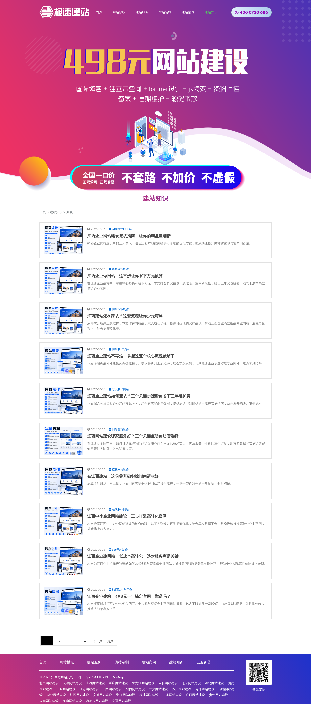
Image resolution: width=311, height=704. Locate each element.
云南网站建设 (49, 701)
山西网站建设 (112, 689)
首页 (99, 12)
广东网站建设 (172, 695)
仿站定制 (165, 12)
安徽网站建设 (102, 695)
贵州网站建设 (218, 695)
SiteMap (118, 677)
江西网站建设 (79, 695)
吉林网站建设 (168, 683)
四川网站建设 (181, 689)
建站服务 (142, 12)
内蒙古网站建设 (97, 701)
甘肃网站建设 (158, 689)
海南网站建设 (72, 701)
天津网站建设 (72, 683)
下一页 (97, 641)
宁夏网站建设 (121, 701)
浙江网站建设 (125, 695)
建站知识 (211, 12)
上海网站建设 (95, 683)
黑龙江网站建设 (143, 683)
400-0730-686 (251, 12)
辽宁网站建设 (191, 683)
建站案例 (188, 12)
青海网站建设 (204, 689)
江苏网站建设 (89, 689)
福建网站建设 (148, 695)
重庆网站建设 (118, 683)
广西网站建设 (195, 695)
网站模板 (119, 12)
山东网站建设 (65, 689)
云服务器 (204, 662)
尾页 (110, 641)
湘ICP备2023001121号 (93, 677)
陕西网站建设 (135, 689)
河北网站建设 (214, 683)
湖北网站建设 (56, 695)
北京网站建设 (49, 683)
